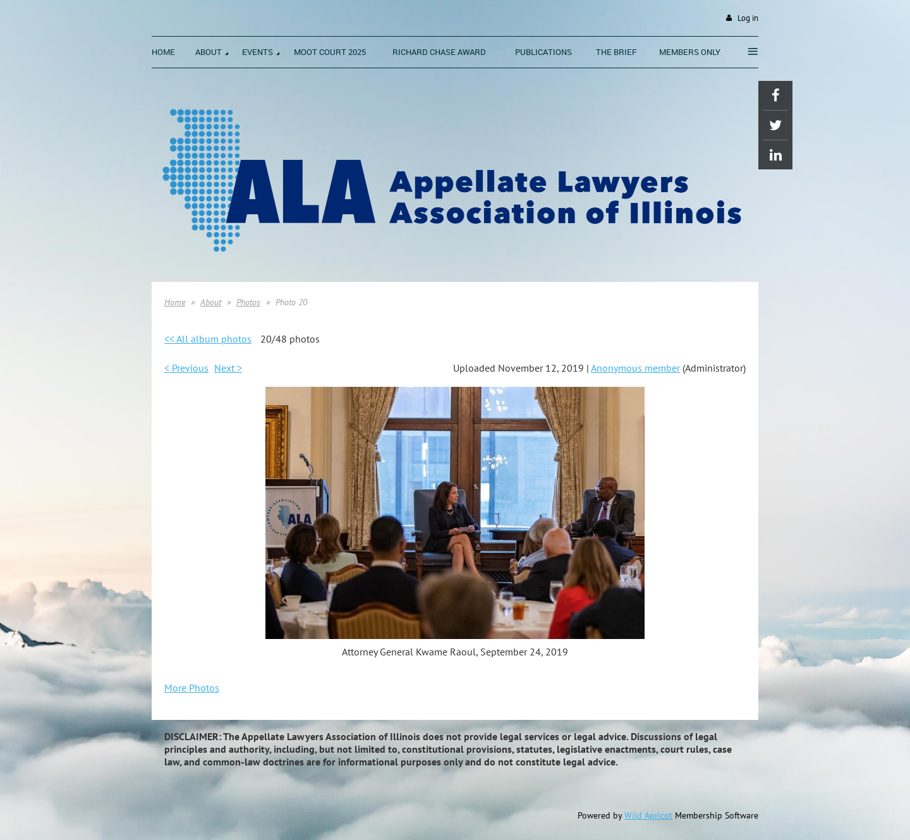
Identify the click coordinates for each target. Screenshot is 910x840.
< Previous (186, 368)
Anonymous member (635, 368)
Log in (747, 18)
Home (174, 302)
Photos (248, 302)
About (210, 302)
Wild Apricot (648, 815)
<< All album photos (208, 338)
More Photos (191, 687)
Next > (228, 368)
